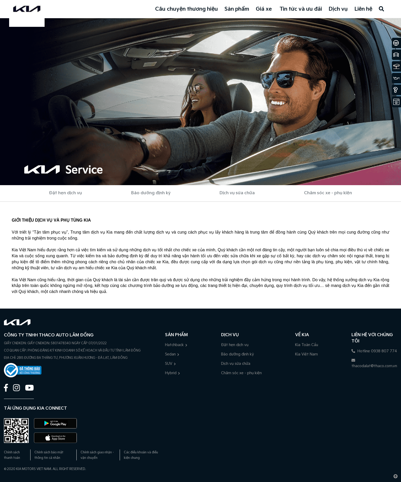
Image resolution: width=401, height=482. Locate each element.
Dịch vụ (338, 9)
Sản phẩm (236, 9)
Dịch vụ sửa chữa (237, 193)
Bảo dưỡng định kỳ (151, 193)
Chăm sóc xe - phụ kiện (328, 193)
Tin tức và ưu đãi (301, 9)
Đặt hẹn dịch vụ (65, 193)
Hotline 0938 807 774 (374, 351)
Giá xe (264, 9)
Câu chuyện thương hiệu (186, 9)
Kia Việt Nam (306, 354)
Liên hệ (363, 9)
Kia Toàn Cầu (306, 345)
